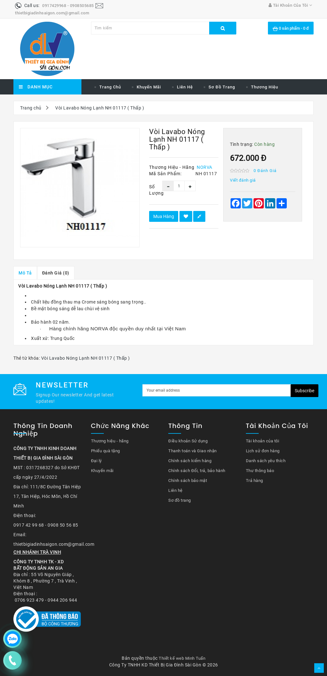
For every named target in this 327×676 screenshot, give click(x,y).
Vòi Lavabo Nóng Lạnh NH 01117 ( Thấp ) (99, 107)
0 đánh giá (265, 170)
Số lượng (151, 190)
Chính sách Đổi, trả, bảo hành (196, 470)
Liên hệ (185, 87)
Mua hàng (163, 216)
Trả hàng (254, 480)
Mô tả (25, 272)
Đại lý (96, 460)
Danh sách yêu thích (266, 460)
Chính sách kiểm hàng (189, 460)
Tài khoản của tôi (262, 441)
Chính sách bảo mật (187, 480)
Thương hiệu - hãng (110, 441)
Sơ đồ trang (222, 87)
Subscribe (304, 390)
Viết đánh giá (243, 180)
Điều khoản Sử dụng (188, 441)
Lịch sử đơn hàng (263, 450)
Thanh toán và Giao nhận (192, 450)
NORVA (204, 167)
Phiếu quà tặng (105, 450)
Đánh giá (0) (55, 272)
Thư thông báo (260, 470)
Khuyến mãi (149, 87)
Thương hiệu (264, 87)
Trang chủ (110, 87)
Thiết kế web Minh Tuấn (182, 658)
